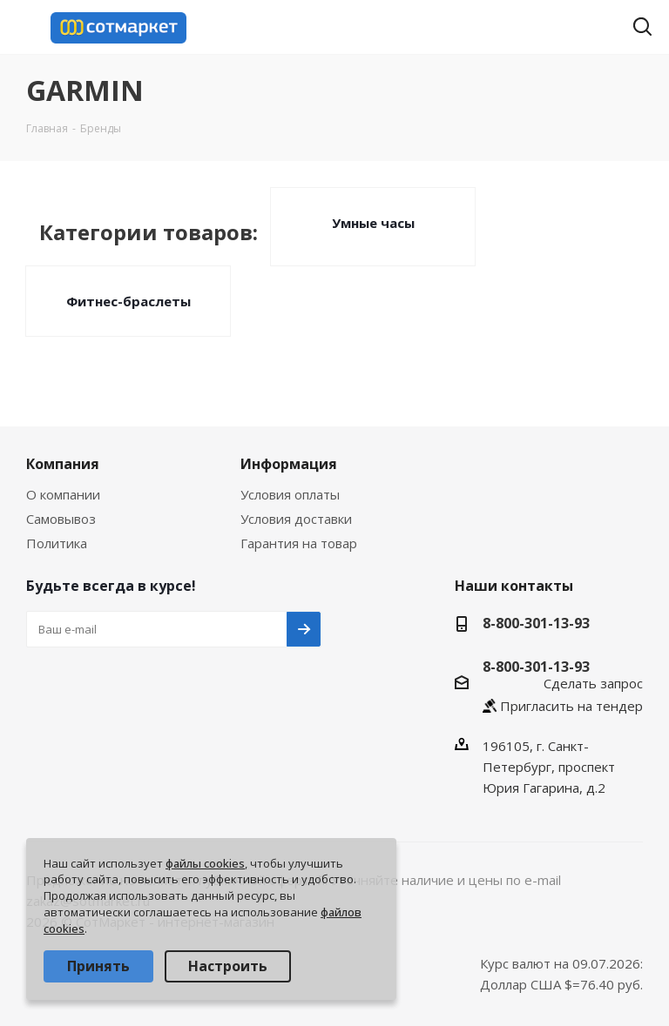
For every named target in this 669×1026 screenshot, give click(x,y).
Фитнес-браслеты (128, 301)
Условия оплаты (290, 494)
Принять (98, 966)
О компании (63, 494)
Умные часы (373, 222)
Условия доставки (296, 518)
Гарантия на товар (298, 543)
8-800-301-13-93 (536, 623)
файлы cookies (205, 863)
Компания (62, 463)
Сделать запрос (593, 683)
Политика (56, 543)
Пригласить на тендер (571, 705)
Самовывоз (61, 518)
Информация (288, 463)
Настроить (227, 966)
